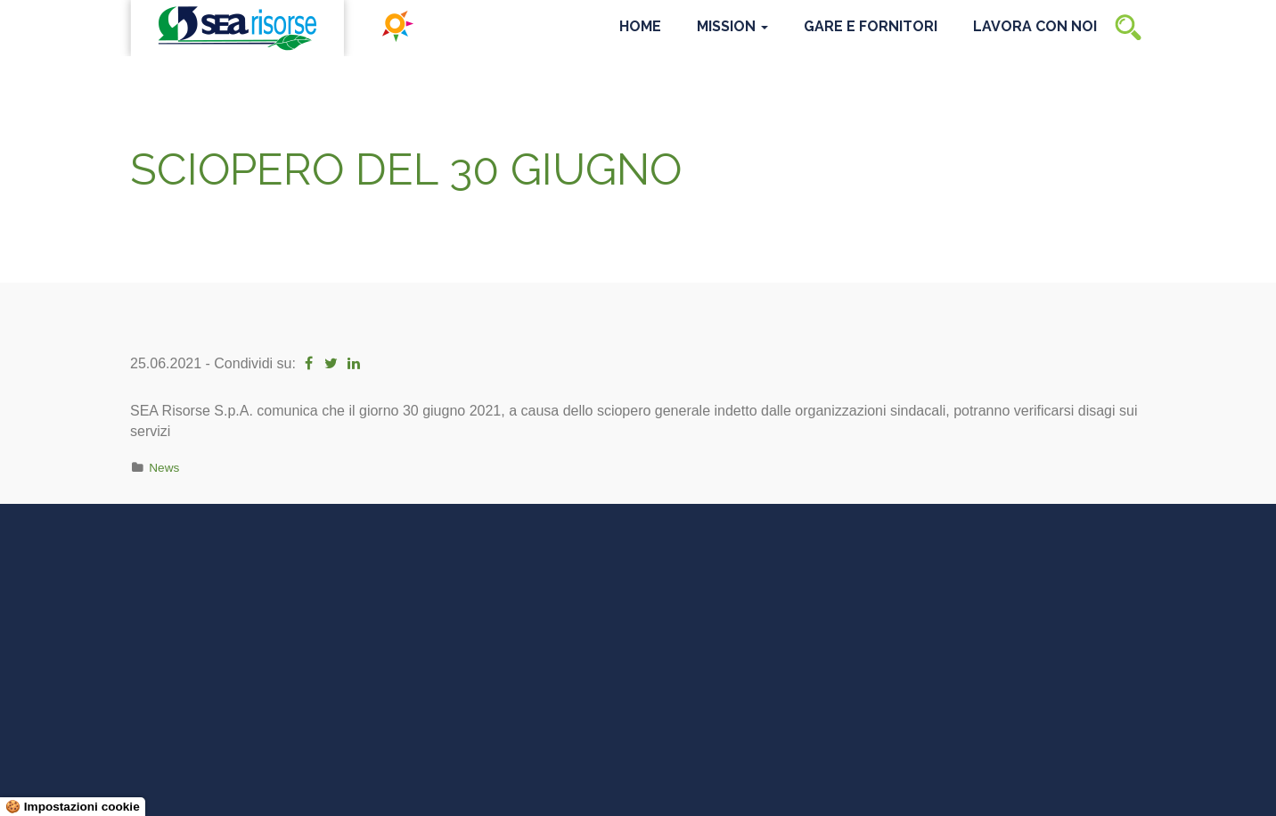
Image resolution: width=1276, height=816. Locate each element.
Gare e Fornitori (870, 26)
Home (640, 26)
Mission (732, 26)
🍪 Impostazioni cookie (72, 806)
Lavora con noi (1035, 26)
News (164, 467)
